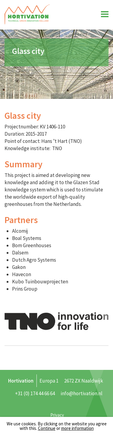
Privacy (57, 415)
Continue (46, 428)
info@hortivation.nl (81, 393)
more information (77, 428)
